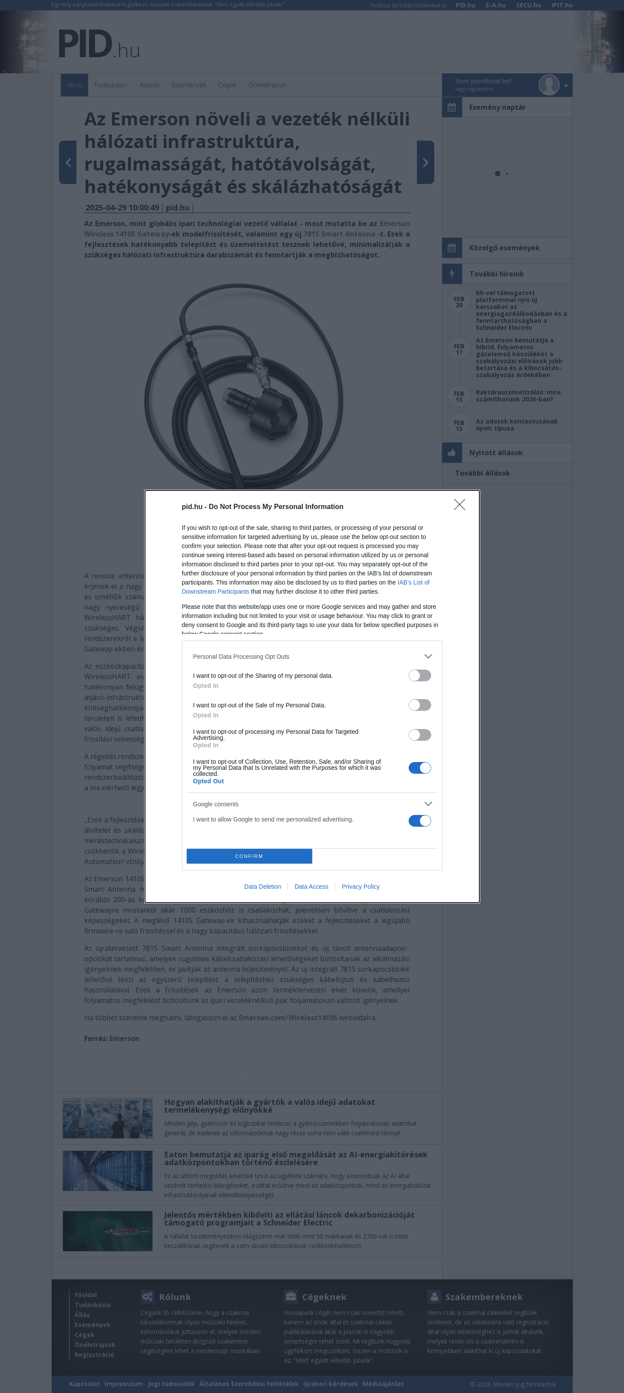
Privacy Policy (361, 886)
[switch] (420, 675)
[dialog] (312, 696)
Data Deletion (262, 886)
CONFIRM (249, 856)
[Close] (462, 507)
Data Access (311, 886)
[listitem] (312, 656)
